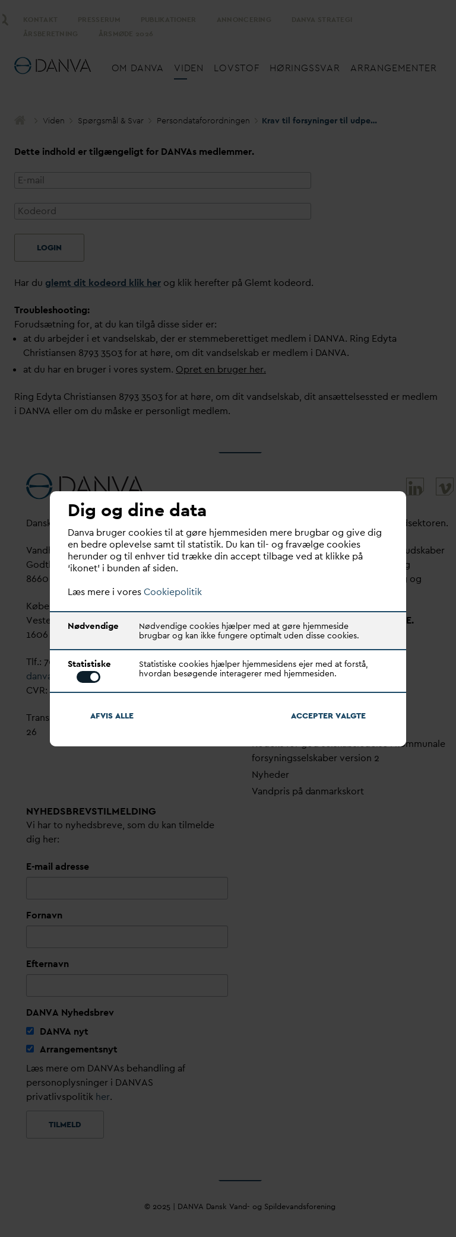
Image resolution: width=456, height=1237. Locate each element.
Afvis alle (112, 715)
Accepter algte (328, 715)
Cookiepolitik (173, 592)
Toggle (88, 677)
